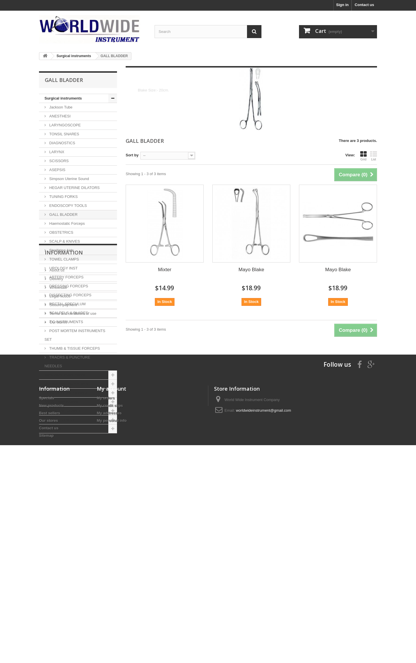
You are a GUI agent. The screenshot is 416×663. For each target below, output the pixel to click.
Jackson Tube (60, 107)
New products (51, 596)
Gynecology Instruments (66, 384)
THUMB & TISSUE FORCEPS (74, 348)
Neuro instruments (61, 402)
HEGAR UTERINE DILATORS (74, 188)
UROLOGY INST (63, 268)
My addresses (109, 604)
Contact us (364, 5)
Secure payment (63, 501)
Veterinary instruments (64, 375)
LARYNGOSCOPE (64, 125)
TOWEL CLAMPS (63, 259)
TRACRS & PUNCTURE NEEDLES (67, 361)
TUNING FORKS (63, 196)
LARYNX (56, 152)
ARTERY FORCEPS (65, 277)
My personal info (112, 611)
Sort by (132, 155)
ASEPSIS (56, 170)
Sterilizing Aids (61, 250)
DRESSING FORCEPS (68, 286)
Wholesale (58, 483)
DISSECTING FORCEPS (70, 295)
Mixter (164, 269)
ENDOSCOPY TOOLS (67, 205)
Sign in (342, 5)
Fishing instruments (62, 411)
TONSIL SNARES (63, 134)
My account (111, 579)
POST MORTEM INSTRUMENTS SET (74, 335)
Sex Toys (52, 428)
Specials (46, 589)
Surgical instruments (63, 98)
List (373, 156)
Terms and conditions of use (72, 509)
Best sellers (49, 604)
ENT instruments (59, 419)
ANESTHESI (59, 116)
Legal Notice (59, 492)
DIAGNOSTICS (61, 143)
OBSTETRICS (60, 232)
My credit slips (110, 596)
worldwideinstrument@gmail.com (263, 601)
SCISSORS (58, 161)
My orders (106, 589)
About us (56, 466)
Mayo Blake (251, 269)
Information (64, 450)
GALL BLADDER (62, 214)
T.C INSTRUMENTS (65, 322)
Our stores (58, 518)
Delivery (56, 475)
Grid (363, 156)
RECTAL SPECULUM (67, 304)
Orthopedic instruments (65, 393)
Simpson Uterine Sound (68, 179)
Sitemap (46, 626)
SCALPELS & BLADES (68, 313)
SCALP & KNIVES (64, 241)
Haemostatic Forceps (66, 223)
